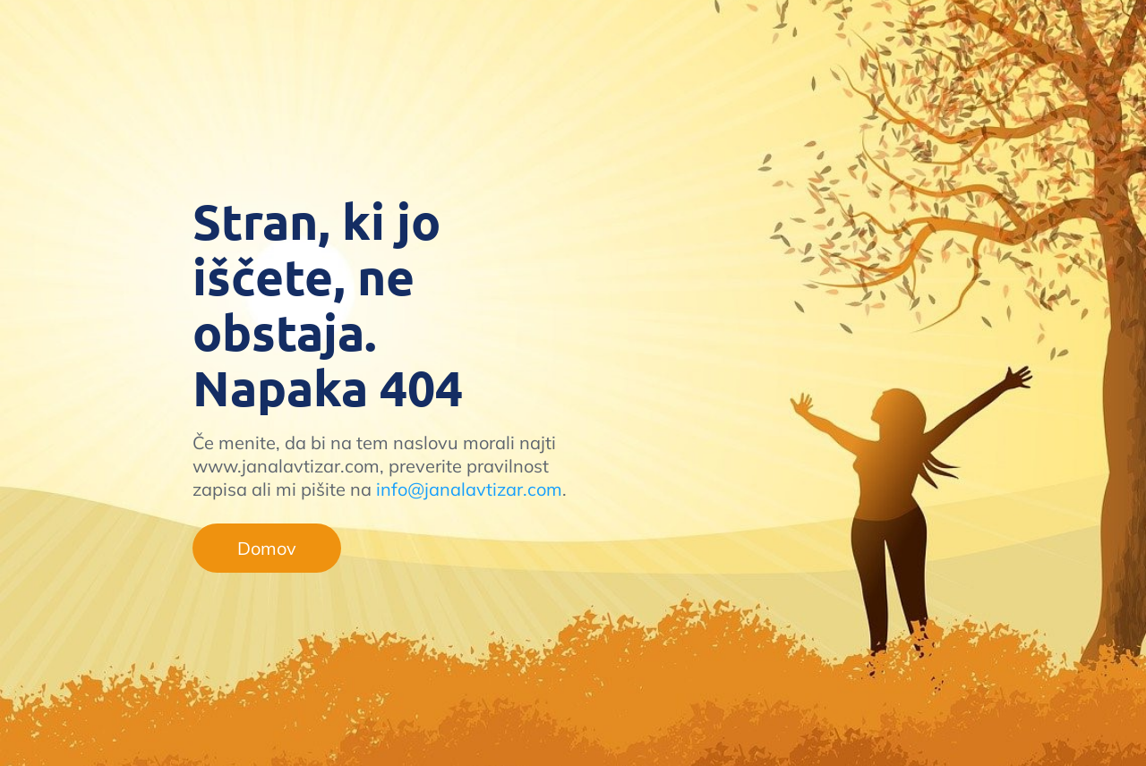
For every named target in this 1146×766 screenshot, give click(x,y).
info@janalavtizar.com (469, 489)
